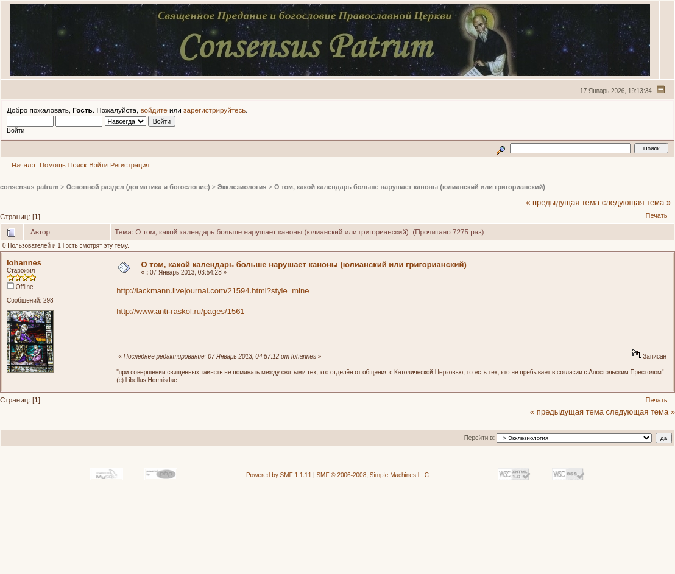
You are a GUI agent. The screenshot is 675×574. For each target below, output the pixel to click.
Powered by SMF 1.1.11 (278, 475)
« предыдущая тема (562, 202)
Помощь (53, 165)
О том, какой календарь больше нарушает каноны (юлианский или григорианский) (409, 187)
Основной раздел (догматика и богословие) (138, 187)
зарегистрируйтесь (214, 110)
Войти (98, 165)
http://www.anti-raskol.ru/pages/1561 (180, 311)
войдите (154, 110)
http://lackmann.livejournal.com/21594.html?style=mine (212, 290)
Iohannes (24, 262)
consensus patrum (29, 187)
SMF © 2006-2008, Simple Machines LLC (372, 475)
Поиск (77, 165)
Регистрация (129, 165)
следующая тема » (636, 202)
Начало (23, 165)
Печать (656, 215)
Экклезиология (242, 187)
